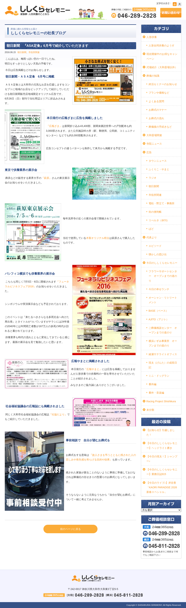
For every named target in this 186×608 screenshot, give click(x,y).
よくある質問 (156, 101)
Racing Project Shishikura (161, 401)
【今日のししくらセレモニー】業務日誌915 (161, 472)
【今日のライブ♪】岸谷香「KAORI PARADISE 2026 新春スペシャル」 (161, 487)
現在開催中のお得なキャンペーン (161, 56)
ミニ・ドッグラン (159, 375)
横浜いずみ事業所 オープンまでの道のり (163, 343)
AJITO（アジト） (159, 319)
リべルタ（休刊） (159, 220)
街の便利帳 (155, 211)
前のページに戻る (70, 529)
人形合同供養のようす (161, 45)
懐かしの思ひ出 (158, 254)
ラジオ (152, 177)
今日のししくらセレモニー (161, 262)
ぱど (151, 228)
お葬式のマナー (158, 109)
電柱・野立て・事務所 (161, 203)
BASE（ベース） (158, 310)
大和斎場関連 (154, 135)
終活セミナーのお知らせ (163, 84)
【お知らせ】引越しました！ (160, 432)
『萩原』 (46, 177)
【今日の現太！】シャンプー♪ (161, 458)
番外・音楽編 (156, 392)
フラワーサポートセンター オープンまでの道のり (163, 276)
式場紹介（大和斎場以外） (161, 67)
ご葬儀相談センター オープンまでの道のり (163, 330)
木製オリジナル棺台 (97, 237)
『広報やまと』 (93, 369)
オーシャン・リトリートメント (163, 300)
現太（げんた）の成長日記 (163, 365)
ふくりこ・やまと (159, 169)
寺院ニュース (154, 143)
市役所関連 (34, 52)
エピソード (155, 245)
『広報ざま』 (54, 126)
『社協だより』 (58, 414)
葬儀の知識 (152, 75)
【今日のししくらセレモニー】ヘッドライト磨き (161, 445)
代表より (151, 237)
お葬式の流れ (156, 118)
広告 (149, 152)
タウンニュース (158, 160)
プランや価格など (159, 92)
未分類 (150, 409)
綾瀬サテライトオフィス (163, 354)
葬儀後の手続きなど (160, 126)
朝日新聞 (21, 52)
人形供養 (151, 37)
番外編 (152, 384)
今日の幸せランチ (159, 289)
